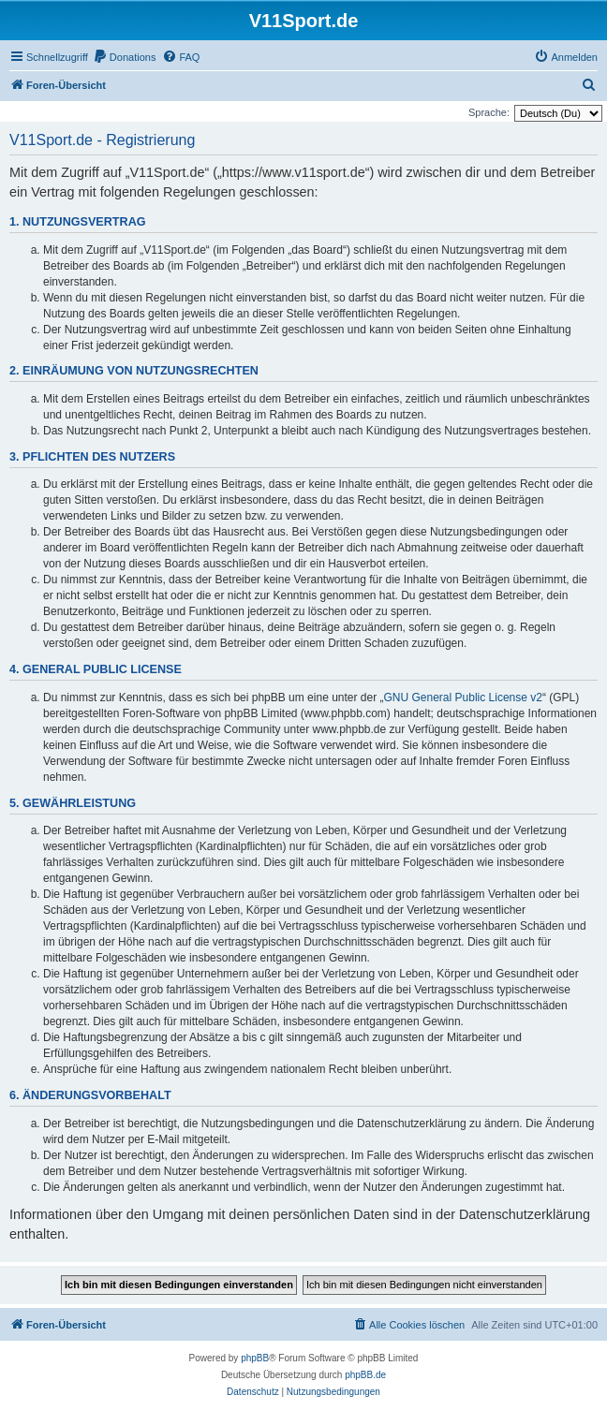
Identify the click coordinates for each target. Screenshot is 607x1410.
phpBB (255, 1358)
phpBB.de (365, 1375)
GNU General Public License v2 (463, 697)
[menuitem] (124, 57)
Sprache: (489, 112)
